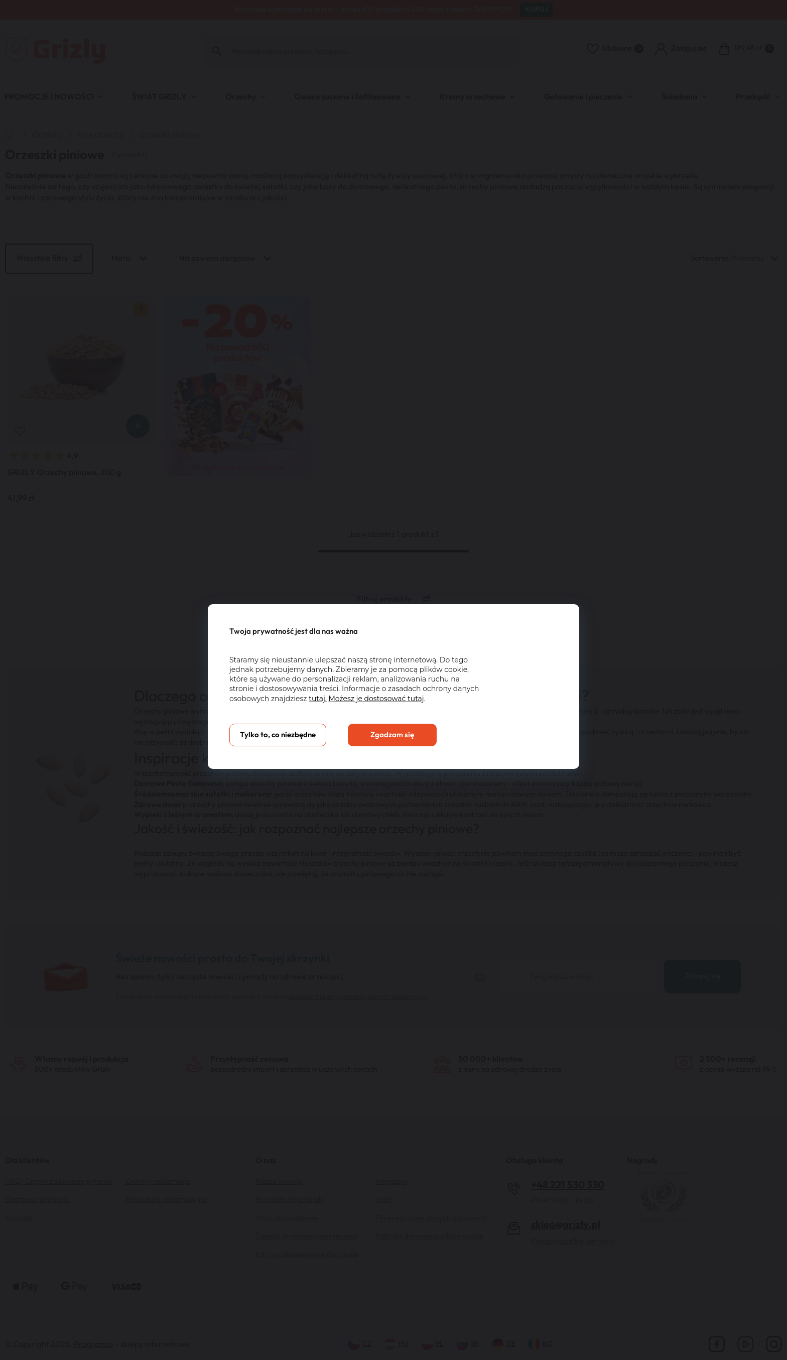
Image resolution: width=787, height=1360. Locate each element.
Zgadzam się (392, 735)
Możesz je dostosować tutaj (376, 698)
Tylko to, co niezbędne (278, 735)
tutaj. (318, 698)
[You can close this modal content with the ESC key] (393, 680)
